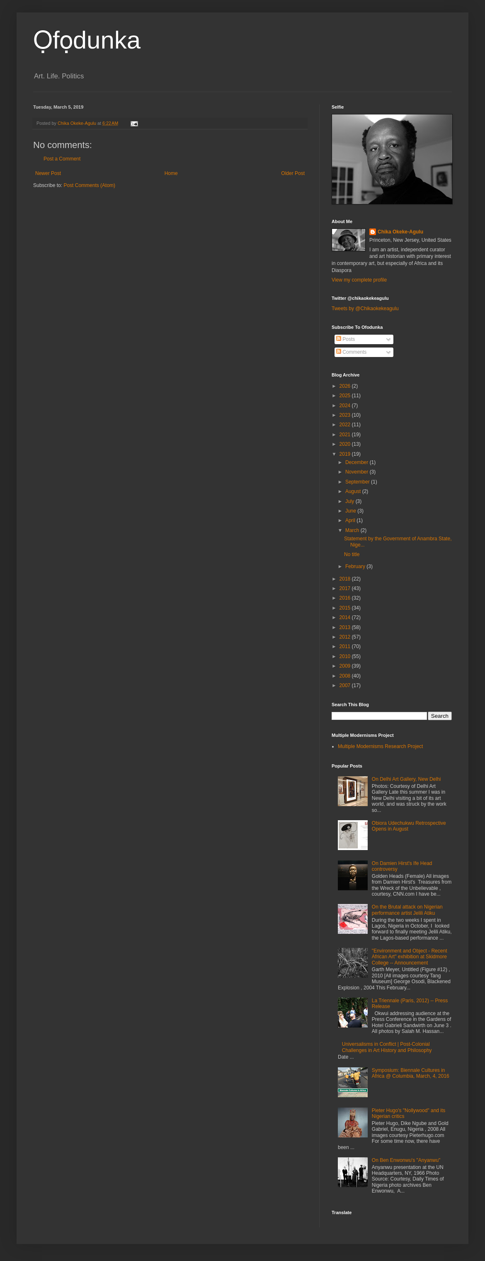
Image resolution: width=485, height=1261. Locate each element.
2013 (346, 627)
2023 (346, 415)
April (350, 520)
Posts (345, 339)
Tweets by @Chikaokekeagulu (365, 308)
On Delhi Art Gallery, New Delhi (406, 779)
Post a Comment (62, 159)
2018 (346, 579)
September (358, 482)
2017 (346, 588)
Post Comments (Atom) (89, 185)
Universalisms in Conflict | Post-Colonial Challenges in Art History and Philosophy (387, 1047)
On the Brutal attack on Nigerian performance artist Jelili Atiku (407, 910)
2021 (346, 434)
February (355, 566)
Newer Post (48, 173)
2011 (346, 646)
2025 (346, 395)
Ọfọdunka (87, 40)
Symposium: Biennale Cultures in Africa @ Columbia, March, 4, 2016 (410, 1073)
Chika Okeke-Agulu (400, 232)
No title (351, 554)
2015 (346, 608)
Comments (351, 352)
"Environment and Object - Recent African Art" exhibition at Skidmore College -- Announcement (409, 957)
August (353, 491)
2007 (346, 685)
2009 (346, 666)
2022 (346, 425)
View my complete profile (359, 280)
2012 (346, 637)
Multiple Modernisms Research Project (380, 746)
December (357, 462)
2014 (346, 617)
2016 (346, 598)
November (357, 472)
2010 (346, 656)
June (351, 511)
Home (171, 173)
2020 (346, 444)
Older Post (293, 173)
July (350, 501)
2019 (346, 454)
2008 (346, 676)
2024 (346, 405)
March (353, 530)
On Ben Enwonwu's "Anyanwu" (406, 1160)
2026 (346, 386)
